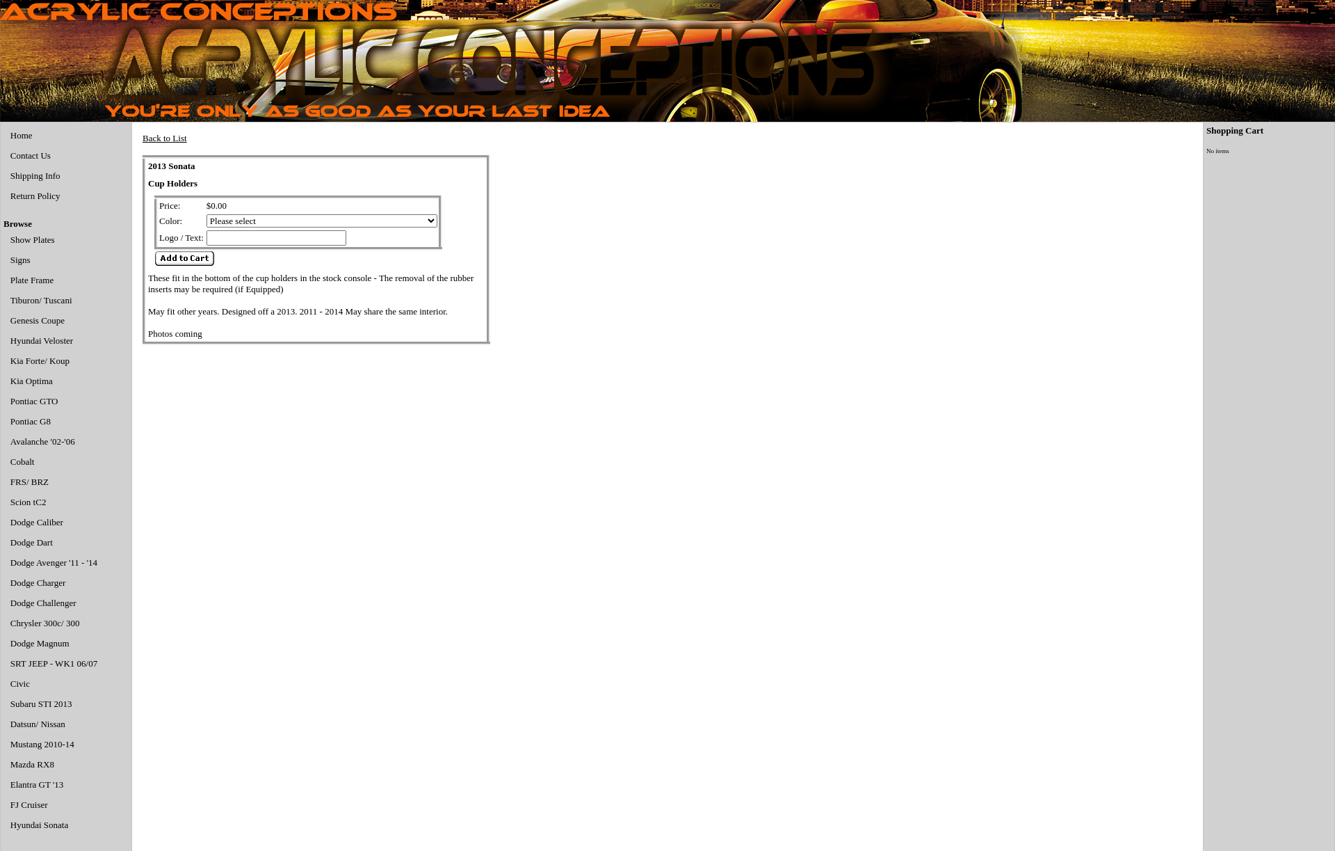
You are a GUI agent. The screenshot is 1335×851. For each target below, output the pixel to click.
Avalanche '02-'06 (42, 441)
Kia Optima (31, 381)
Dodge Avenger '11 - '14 (53, 562)
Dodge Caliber (36, 522)
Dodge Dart (31, 542)
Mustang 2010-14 (42, 744)
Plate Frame (32, 280)
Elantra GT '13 (36, 784)
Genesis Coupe (37, 320)
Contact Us (30, 155)
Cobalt (22, 461)
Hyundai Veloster (41, 340)
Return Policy (35, 196)
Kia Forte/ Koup (40, 361)
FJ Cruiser (29, 805)
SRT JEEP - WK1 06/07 (53, 663)
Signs (20, 260)
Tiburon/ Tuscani (41, 300)
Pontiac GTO (34, 401)
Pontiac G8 (30, 421)
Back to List (165, 138)
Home (21, 135)
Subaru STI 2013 (41, 704)
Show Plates (32, 239)
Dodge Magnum (40, 643)
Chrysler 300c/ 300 (45, 623)
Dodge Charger (38, 583)
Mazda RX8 (32, 764)
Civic (20, 683)
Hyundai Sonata (39, 825)
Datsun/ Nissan (37, 724)
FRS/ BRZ (29, 482)
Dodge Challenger (43, 603)
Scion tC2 (28, 502)
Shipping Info (35, 175)
